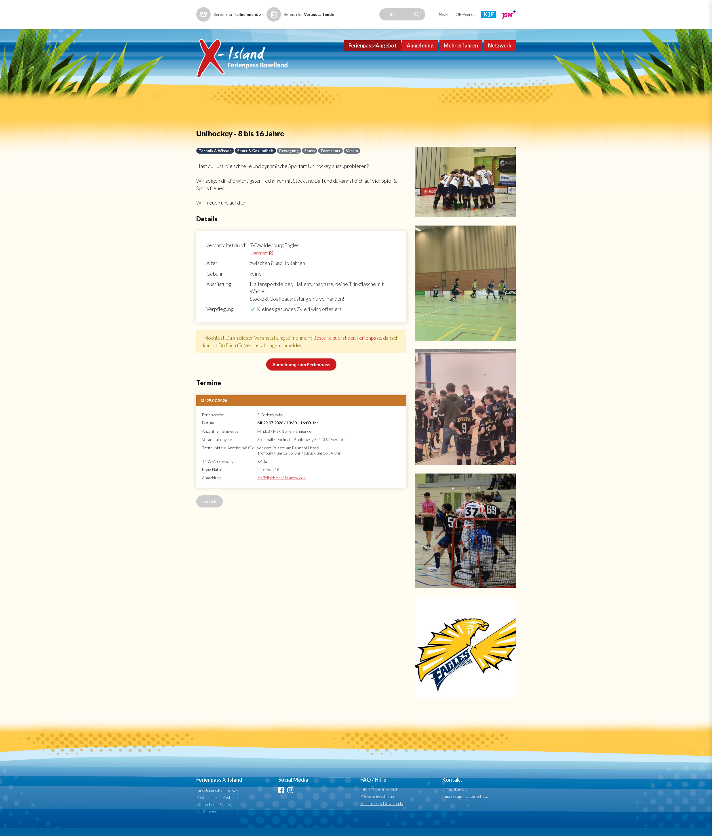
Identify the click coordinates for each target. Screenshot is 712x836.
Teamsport (332, 158)
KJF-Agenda (464, 14)
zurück (209, 511)
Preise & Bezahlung (377, 803)
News (444, 14)
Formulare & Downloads (381, 811)
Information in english (379, 796)
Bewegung (290, 158)
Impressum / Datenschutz (465, 803)
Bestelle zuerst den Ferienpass (349, 348)
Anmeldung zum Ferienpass (301, 374)
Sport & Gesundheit (256, 158)
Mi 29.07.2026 (214, 411)
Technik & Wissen (215, 158)
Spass (311, 158)
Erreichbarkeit (454, 796)
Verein (354, 158)
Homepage (260, 261)
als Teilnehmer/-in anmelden (281, 488)
